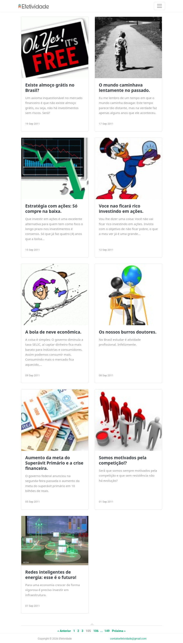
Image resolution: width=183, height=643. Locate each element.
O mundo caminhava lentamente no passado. (124, 87)
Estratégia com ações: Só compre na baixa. (51, 208)
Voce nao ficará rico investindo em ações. (121, 208)
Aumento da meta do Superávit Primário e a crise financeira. (54, 463)
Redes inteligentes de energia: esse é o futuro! (50, 574)
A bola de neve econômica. (53, 332)
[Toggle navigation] (159, 6)
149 (107, 631)
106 (96, 631)
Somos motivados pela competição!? (123, 460)
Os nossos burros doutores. (127, 332)
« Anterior (64, 631)
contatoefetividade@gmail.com (128, 638)
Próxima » (119, 631)
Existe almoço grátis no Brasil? (49, 87)
